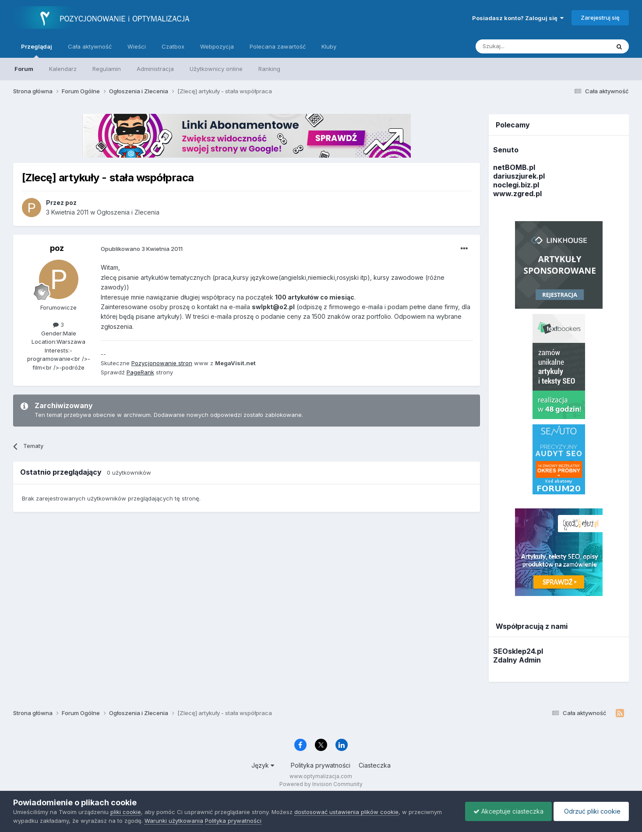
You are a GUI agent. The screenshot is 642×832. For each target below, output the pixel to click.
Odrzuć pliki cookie (590, 811)
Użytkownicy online (216, 68)
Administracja (155, 68)
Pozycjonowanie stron (161, 363)
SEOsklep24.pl (518, 651)
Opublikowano (142, 248)
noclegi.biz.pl (516, 184)
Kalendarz (63, 68)
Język (262, 765)
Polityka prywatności (320, 765)
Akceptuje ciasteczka (506, 811)
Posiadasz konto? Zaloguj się (518, 17)
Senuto (506, 149)
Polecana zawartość (278, 46)
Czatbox (173, 46)
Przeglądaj (36, 50)
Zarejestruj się (600, 17)
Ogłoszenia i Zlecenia (128, 212)
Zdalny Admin (517, 660)
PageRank (140, 372)
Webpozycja (217, 46)
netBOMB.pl (514, 167)
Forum (23, 68)
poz (57, 248)
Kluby (328, 46)
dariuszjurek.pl (519, 176)
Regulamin (106, 68)
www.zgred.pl (517, 193)
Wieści (136, 46)
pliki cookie (125, 811)
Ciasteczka (375, 765)
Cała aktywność (90, 46)
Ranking (269, 68)
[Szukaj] (521, 46)
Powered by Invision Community (321, 784)
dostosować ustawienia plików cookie (346, 811)
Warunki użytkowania (174, 820)
